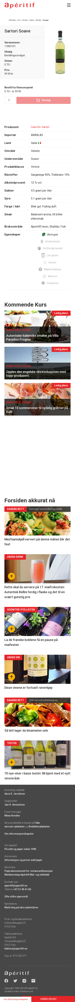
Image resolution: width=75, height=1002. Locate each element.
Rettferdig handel (52, 248)
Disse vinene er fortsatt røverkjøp (28, 687)
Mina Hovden (12, 815)
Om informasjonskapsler (19, 833)
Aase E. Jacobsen (14, 793)
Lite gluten (52, 255)
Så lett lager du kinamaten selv (26, 730)
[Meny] (69, 5)
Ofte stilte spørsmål (16, 896)
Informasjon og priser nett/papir (23, 860)
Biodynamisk (52, 241)
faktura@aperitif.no (15, 948)
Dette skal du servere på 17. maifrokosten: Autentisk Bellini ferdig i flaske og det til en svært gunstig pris (34, 592)
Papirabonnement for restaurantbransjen (28, 871)
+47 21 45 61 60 (22, 889)
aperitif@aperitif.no (15, 885)
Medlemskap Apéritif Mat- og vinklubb (26, 874)
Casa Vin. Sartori (40, 127)
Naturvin (52, 276)
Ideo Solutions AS (24, 991)
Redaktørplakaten (39, 826)
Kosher (52, 262)
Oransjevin (53, 283)
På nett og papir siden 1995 (20, 849)
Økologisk (52, 234)
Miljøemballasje (52, 269)
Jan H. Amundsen (14, 804)
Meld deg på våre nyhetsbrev (21, 907)
